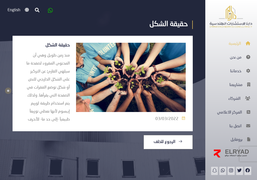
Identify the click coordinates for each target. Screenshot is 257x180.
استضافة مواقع (230, 155)
